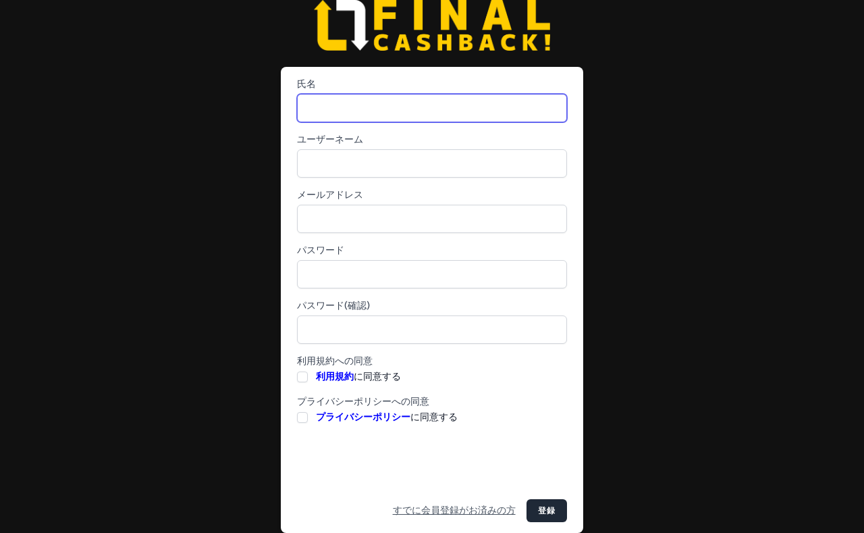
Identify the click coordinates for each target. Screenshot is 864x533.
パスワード (320, 250)
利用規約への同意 (335, 361)
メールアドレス (330, 195)
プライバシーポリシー (363, 417)
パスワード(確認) (333, 305)
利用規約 (335, 376)
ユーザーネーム (330, 139)
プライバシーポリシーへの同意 (363, 401)
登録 (547, 510)
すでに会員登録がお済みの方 (454, 510)
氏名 (306, 84)
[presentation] (399, 462)
